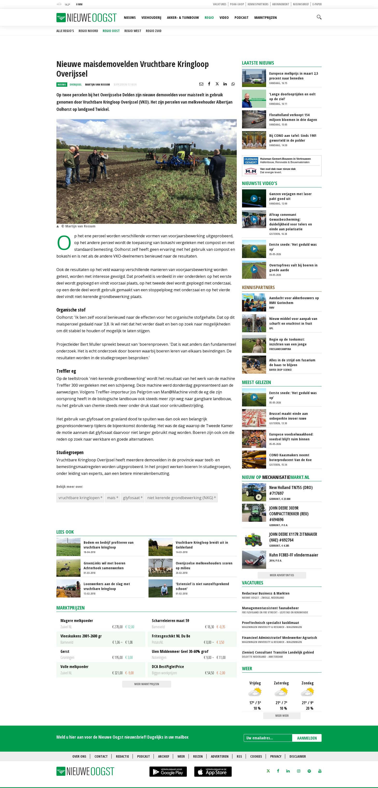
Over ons (79, 756)
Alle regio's (65, 30)
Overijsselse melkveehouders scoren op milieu (204, 565)
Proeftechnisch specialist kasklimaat (270, 622)
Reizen (198, 756)
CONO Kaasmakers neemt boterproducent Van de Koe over (290, 457)
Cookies (256, 756)
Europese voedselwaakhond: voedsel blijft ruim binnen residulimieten (291, 436)
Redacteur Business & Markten (266, 593)
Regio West (132, 30)
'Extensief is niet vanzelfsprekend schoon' (202, 586)
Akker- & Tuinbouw (183, 17)
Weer (247, 668)
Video (224, 17)
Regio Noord (88, 30)
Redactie (122, 756)
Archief (163, 756)
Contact (101, 756)
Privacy (275, 756)
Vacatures (219, 4)
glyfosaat (131, 497)
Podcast (242, 17)
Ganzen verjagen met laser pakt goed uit (290, 196)
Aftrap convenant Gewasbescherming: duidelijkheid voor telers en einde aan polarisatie (290, 221)
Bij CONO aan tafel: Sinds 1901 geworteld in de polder (293, 138)
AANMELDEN (307, 738)
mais (111, 497)
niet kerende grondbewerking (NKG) (180, 497)
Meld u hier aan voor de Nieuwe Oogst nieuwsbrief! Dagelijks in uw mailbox (122, 737)
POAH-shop (237, 4)
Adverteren (220, 756)
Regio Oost (111, 30)
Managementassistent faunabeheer (270, 607)
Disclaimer (298, 756)
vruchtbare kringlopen (79, 497)
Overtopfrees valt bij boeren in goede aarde (293, 267)
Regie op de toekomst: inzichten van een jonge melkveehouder (288, 341)
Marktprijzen (265, 17)
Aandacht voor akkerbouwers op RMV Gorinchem (294, 300)
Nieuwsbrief (301, 4)
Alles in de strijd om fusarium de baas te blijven (292, 362)
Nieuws (130, 17)
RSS (239, 756)
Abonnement (280, 4)
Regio (209, 17)
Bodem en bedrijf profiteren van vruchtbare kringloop (109, 545)
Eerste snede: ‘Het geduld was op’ (293, 247)
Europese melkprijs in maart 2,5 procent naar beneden (293, 75)
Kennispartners (258, 4)
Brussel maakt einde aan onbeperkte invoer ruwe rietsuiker (288, 416)
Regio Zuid (154, 30)
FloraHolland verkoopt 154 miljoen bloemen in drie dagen (293, 117)
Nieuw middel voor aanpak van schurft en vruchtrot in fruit (293, 321)
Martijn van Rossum (97, 84)
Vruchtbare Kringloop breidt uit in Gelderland (202, 545)
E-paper (317, 4)
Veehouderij (151, 17)
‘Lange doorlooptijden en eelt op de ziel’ (292, 96)
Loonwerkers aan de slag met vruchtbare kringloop (107, 586)
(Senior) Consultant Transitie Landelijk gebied (278, 652)
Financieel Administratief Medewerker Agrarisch (279, 637)
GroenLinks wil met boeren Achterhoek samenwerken (104, 565)
